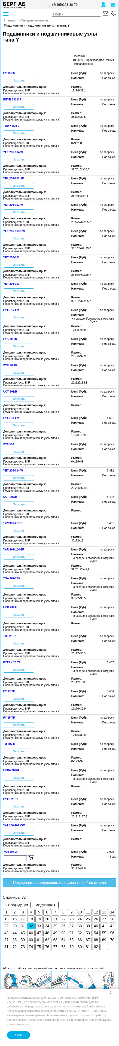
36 (63, 926)
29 (6, 926)
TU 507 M (9, 744)
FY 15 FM (9, 73)
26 (96, 919)
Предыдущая (16, 905)
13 (104, 912)
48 (47, 933)
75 (39, 947)
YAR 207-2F (10, 851)
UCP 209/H (10, 607)
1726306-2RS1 (12, 523)
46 (31, 933)
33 (39, 926)
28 (112, 919)
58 (14, 940)
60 (31, 940)
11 (88, 912)
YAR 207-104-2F (13, 549)
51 (72, 933)
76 (47, 947)
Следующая (44, 905)
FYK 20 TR (10, 339)
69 (104, 940)
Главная (10, 20)
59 (23, 940)
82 (96, 947)
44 (14, 933)
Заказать (19, 80)
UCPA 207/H (11, 770)
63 (55, 940)
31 (23, 926)
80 (80, 947)
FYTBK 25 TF (12, 662)
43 (6, 933)
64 (63, 940)
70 (112, 940)
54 (96, 933)
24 (80, 919)
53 (88, 933)
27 (104, 919)
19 (39, 919)
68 (96, 940)
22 (63, 919)
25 (88, 919)
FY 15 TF (9, 717)
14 (112, 912)
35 (55, 926)
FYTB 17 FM (11, 310)
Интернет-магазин (34, 20)
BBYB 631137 (12, 99)
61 (39, 940)
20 (47, 919)
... (104, 947)
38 (80, 926)
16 (14, 919)
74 (31, 947)
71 (6, 947)
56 (112, 933)
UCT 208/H (10, 391)
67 (88, 940)
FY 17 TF (9, 691)
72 (14, 947)
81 (88, 947)
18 (31, 919)
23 (72, 919)
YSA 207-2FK (11, 578)
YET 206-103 (11, 283)
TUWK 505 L (11, 125)
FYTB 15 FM (11, 418)
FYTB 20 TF (10, 799)
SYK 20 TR (10, 365)
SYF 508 (8, 444)
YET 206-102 (11, 257)
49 (55, 933)
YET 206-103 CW (14, 231)
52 (80, 933)
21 (55, 919)
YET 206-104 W (13, 152)
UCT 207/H (10, 497)
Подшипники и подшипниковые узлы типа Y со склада (59, 883)
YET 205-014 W (13, 470)
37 (72, 926)
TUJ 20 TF (9, 636)
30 (14, 926)
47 (39, 933)
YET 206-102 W (13, 204)
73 (23, 947)
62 (47, 940)
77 (55, 947)
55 (104, 933)
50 (63, 933)
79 (72, 947)
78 (63, 947)
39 (88, 926)
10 (80, 912)
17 (23, 919)
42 (112, 926)
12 (96, 912)
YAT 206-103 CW (14, 825)
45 (23, 933)
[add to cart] (31, 858)
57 (6, 940)
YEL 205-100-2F (13, 178)
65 (72, 940)
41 (104, 926)
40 (96, 926)
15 (6, 919)
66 (80, 940)
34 (47, 926)
